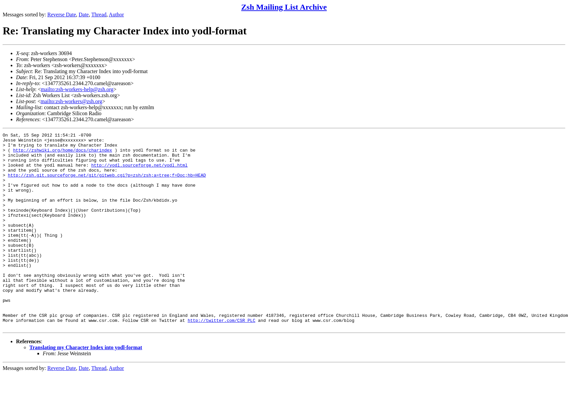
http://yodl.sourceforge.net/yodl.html (139, 172)
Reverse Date (61, 14)
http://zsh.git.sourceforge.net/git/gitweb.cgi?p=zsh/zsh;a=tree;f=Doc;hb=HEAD (107, 184)
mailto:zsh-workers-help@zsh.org (77, 89)
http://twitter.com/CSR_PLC (221, 358)
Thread (98, 14)
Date (84, 14)
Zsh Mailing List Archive (284, 7)
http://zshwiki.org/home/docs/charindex (62, 154)
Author (116, 14)
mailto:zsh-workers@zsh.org (71, 101)
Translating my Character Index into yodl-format (85, 386)
